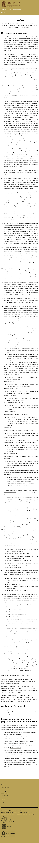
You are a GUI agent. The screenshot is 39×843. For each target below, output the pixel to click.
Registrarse (3, 9)
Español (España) (17, 9)
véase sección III (22, 743)
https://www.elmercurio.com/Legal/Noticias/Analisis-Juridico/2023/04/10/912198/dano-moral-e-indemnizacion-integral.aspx (20, 483)
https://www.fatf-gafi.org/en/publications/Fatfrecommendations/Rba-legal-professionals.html (22, 523)
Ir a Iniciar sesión (30, 25)
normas (19, 764)
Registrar (19, 27)
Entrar (9, 9)
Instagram (3, 802)
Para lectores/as (5, 793)
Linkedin (3, 799)
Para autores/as (4, 795)
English (3, 786)
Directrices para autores (15, 747)
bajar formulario (12, 58)
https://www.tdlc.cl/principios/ (14, 501)
